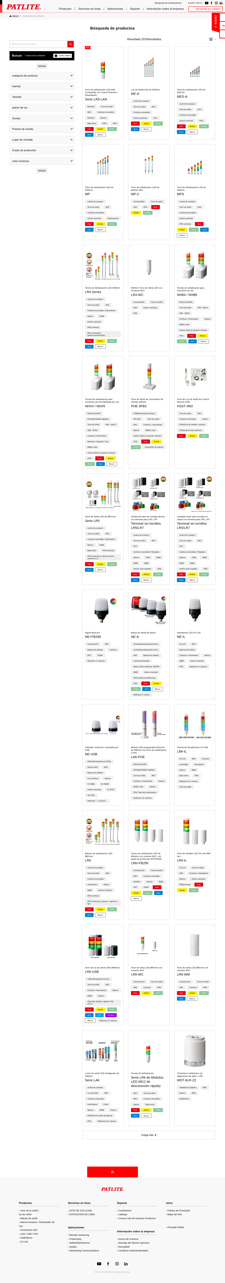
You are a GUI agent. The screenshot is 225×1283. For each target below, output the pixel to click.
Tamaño (17, 97)
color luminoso (20, 161)
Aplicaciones (115, 8)
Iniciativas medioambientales (133, 1250)
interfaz (16, 86)
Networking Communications (84, 1250)
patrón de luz (20, 107)
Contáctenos (210, 17)
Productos (65, 8)
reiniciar (42, 66)
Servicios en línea (89, 8)
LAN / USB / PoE (29, 1234)
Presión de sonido (22, 129)
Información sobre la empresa (165, 8)
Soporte (135, 8)
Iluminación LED (28, 1230)
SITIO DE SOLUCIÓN (80, 1210)
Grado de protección (24, 150)
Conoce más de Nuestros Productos (137, 1218)
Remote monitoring (79, 1235)
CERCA (192, 20)
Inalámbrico (26, 1237)
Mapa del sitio (174, 1214)
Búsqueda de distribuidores (168, 3)
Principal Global (175, 1227)
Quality (73, 1247)
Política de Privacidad (178, 1210)
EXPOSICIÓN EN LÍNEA (82, 1214)
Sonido (16, 118)
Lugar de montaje (22, 139)
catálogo (210, 34)
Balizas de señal (28, 1218)
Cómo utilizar (63, 55)
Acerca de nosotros (210, 25)
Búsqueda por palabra (208, 8)
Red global (124, 1247)
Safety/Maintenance (79, 1243)
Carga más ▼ (149, 1135)
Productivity (75, 1239)
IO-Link (24, 1241)
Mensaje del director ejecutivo (133, 1243)
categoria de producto (25, 75)
